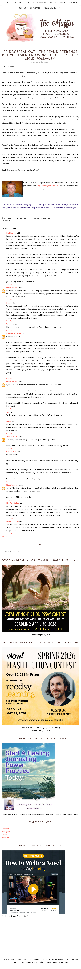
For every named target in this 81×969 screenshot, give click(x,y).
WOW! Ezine (17, 3)
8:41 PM (9, 448)
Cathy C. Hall (11, 451)
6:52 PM (9, 482)
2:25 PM (9, 409)
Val (7, 412)
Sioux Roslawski (12, 288)
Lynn (8, 303)
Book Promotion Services (29, 8)
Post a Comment (8, 536)
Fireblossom (11, 233)
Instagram (6, 832)
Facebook (5, 828)
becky (8, 421)
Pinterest (5, 838)
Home (6, 3)
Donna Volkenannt (13, 333)
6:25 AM (9, 330)
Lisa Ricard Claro (12, 503)
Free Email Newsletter (53, 8)
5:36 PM (9, 418)
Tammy (9, 324)
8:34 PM (9, 433)
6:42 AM (9, 379)
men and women (39, 218)
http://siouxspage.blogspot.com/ (48, 186)
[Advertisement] (40, 937)
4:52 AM (9, 300)
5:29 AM (9, 321)
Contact (73, 3)
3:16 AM (9, 533)
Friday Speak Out (25, 218)
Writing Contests (58, 3)
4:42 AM (9, 284)
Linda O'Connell (12, 521)
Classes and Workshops (36, 3)
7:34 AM (9, 500)
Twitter (4, 834)
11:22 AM (10, 518)
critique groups (10, 218)
